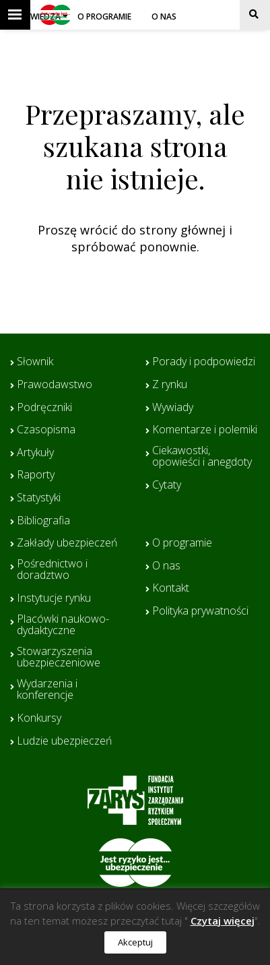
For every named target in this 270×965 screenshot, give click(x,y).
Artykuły (35, 453)
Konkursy (39, 718)
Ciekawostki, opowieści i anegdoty (202, 456)
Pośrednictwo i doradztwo (52, 570)
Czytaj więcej (223, 920)
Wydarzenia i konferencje (47, 690)
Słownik (35, 362)
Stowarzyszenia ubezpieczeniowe (58, 657)
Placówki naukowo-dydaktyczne (63, 625)
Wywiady (172, 408)
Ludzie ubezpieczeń (64, 741)
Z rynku (169, 385)
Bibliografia (43, 521)
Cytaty (166, 485)
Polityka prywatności (200, 611)
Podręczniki (44, 408)
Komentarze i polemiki (204, 430)
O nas (163, 16)
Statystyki (39, 498)
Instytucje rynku (54, 598)
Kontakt (170, 588)
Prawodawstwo (54, 385)
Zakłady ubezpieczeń (67, 543)
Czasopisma (46, 430)
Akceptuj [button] (135, 942)
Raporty (36, 475)
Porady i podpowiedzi (203, 362)
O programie (104, 16)
